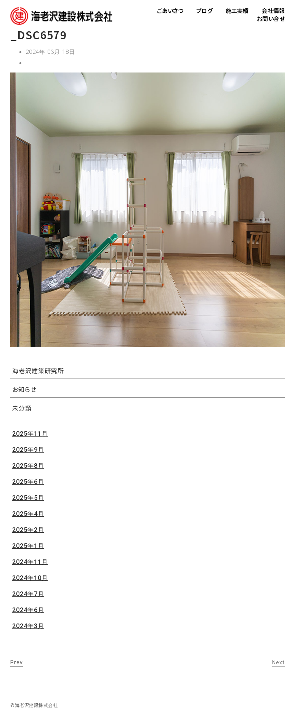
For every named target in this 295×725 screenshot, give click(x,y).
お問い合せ (271, 18)
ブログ (204, 10)
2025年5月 (28, 497)
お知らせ (24, 389)
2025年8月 (28, 465)
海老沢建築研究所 (38, 370)
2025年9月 (28, 449)
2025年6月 (28, 481)
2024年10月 (30, 578)
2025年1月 (28, 545)
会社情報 (273, 10)
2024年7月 (28, 594)
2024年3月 (28, 626)
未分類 (22, 407)
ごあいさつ (170, 10)
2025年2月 (28, 529)
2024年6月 (28, 610)
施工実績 (237, 10)
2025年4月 (28, 513)
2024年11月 (30, 562)
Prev (16, 662)
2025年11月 (30, 433)
